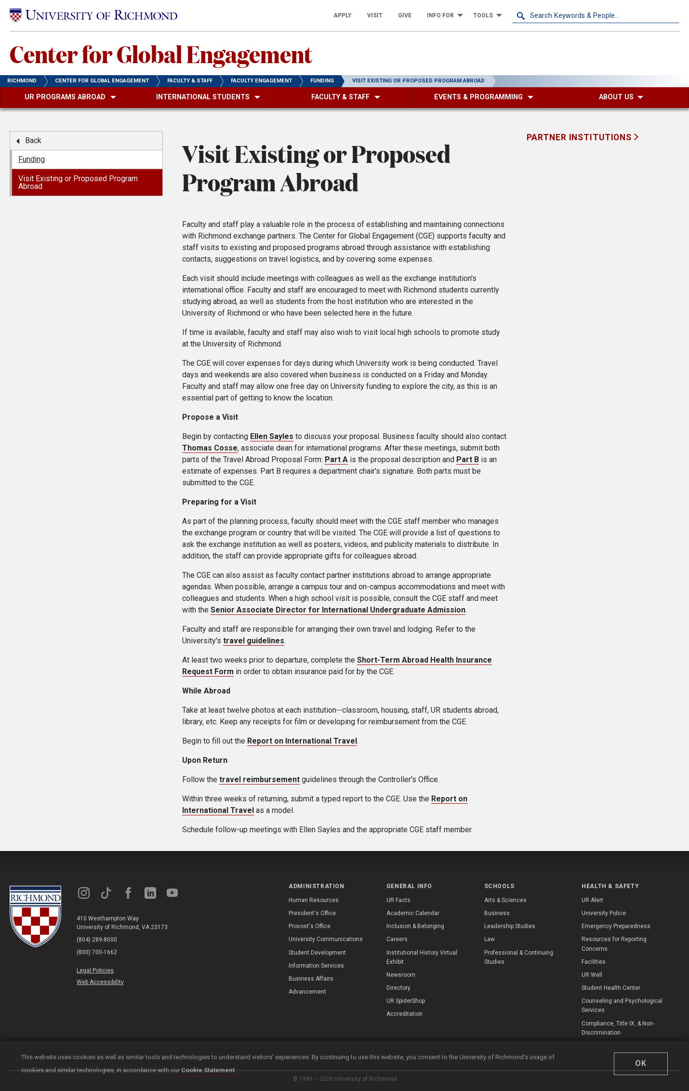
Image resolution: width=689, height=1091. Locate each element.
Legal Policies (95, 970)
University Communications (326, 939)
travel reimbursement (259, 779)
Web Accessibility (100, 982)
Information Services (316, 965)
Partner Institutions (580, 137)
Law (489, 939)
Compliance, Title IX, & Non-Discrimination (618, 1028)
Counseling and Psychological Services (622, 1005)
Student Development (317, 952)
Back (33, 140)
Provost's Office (310, 926)
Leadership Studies (509, 926)
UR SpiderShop (405, 1001)
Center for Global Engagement (161, 53)
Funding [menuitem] (31, 159)
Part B (467, 459)
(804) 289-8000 (97, 939)
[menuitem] (342, 15)
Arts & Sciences (505, 900)
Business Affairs (311, 978)
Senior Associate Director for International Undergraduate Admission (338, 609)
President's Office (312, 913)
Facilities (594, 961)
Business (497, 913)
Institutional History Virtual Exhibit (421, 957)
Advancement (307, 991)
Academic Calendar (412, 913)
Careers (397, 939)
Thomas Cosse (210, 447)
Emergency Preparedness (616, 926)
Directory (398, 988)
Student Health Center (611, 988)
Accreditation (404, 1014)
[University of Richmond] (93, 15)
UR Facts (398, 900)
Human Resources (314, 900)
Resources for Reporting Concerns (614, 944)
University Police (604, 913)
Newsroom (400, 974)
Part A (336, 459)
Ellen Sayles (271, 436)
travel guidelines (253, 640)
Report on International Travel (302, 740)
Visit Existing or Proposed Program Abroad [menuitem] (78, 182)
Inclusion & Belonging (415, 926)
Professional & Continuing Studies (518, 957)
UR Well (592, 974)
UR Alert (592, 900)
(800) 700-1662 (97, 952)
